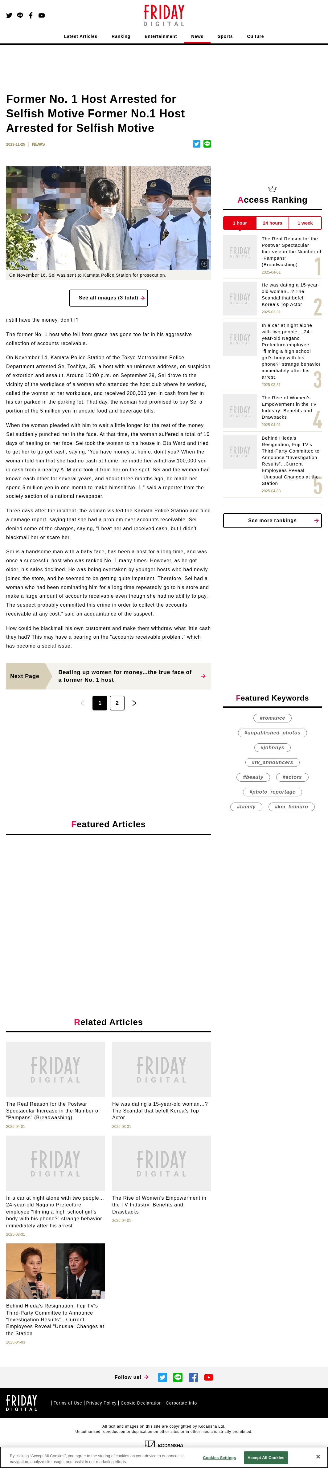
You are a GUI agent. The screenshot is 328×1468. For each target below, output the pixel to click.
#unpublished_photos (272, 732)
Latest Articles (81, 36)
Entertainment (161, 36)
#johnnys (273, 747)
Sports (225, 36)
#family (246, 806)
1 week (305, 223)
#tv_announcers (272, 762)
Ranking (121, 36)
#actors (292, 777)
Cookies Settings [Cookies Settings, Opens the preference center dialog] (219, 1457)
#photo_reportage (272, 792)
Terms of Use (68, 1403)
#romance (272, 718)
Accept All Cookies (266, 1457)
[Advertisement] (108, 896)
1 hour (240, 223)
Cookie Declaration (141, 1403)
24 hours (272, 223)
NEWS (38, 144)
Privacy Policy (101, 1403)
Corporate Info (181, 1403)
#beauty (253, 777)
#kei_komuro (291, 806)
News (197, 36)
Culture (255, 36)
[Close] (318, 1456)
